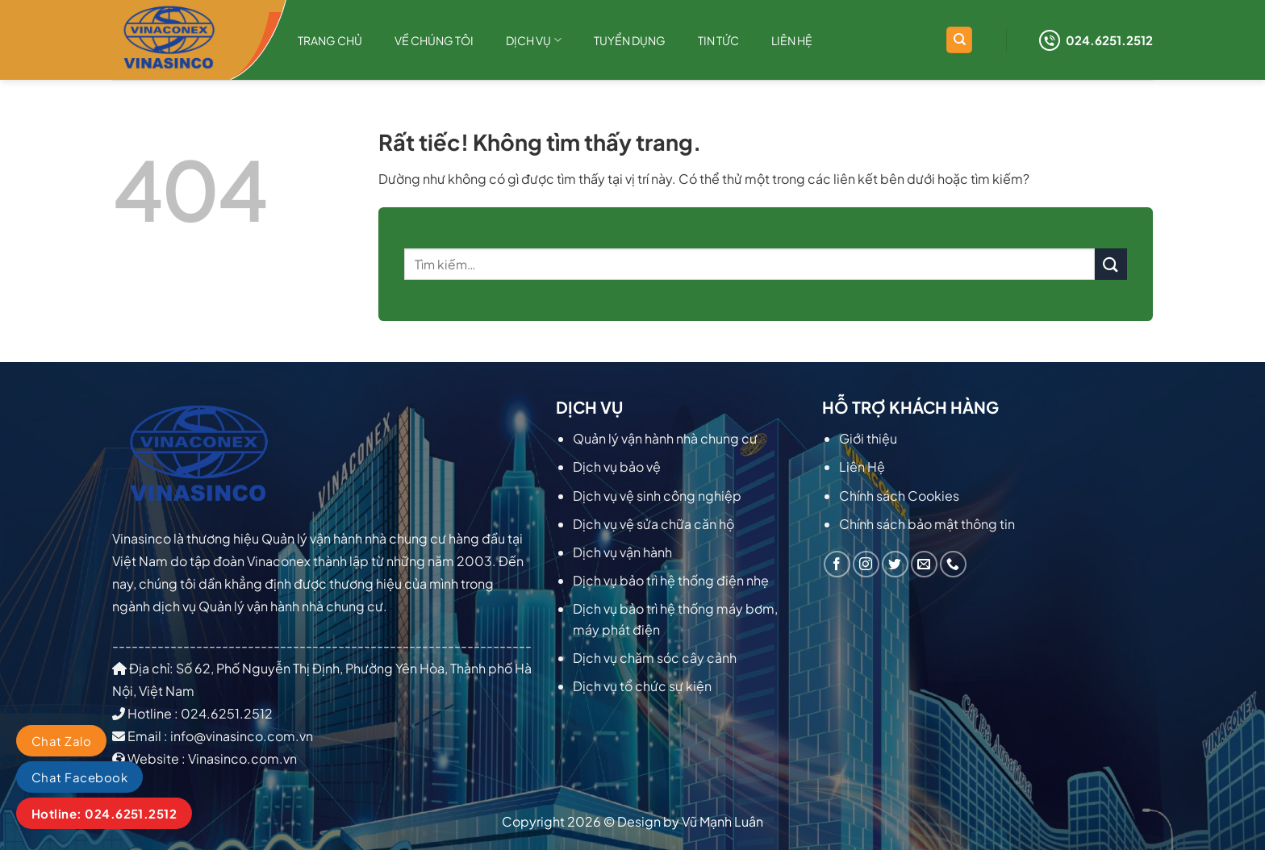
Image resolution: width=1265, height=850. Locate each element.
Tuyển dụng (630, 40)
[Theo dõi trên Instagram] (866, 564)
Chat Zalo (61, 740)
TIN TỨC (718, 40)
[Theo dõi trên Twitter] (895, 564)
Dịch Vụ (534, 40)
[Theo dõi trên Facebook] (837, 564)
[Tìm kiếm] (959, 40)
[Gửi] (1111, 264)
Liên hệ (791, 40)
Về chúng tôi (434, 40)
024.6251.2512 (1096, 40)
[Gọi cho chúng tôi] (953, 564)
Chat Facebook (79, 777)
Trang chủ (330, 40)
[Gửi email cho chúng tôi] (924, 564)
